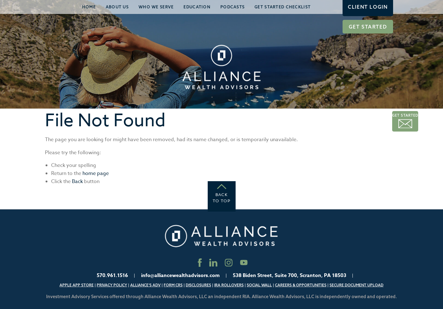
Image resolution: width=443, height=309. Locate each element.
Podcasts (232, 6)
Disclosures (198, 285)
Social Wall (259, 285)
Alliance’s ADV (145, 285)
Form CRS (173, 285)
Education (197, 6)
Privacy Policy (112, 285)
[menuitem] (89, 7)
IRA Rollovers (229, 285)
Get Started (368, 27)
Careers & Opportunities (300, 285)
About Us (117, 6)
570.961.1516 (112, 275)
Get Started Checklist (283, 6)
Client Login (368, 7)
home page (95, 173)
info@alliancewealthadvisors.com (180, 275)
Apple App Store (77, 285)
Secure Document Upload (356, 285)
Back (77, 181)
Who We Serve (156, 6)
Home (89, 6)
